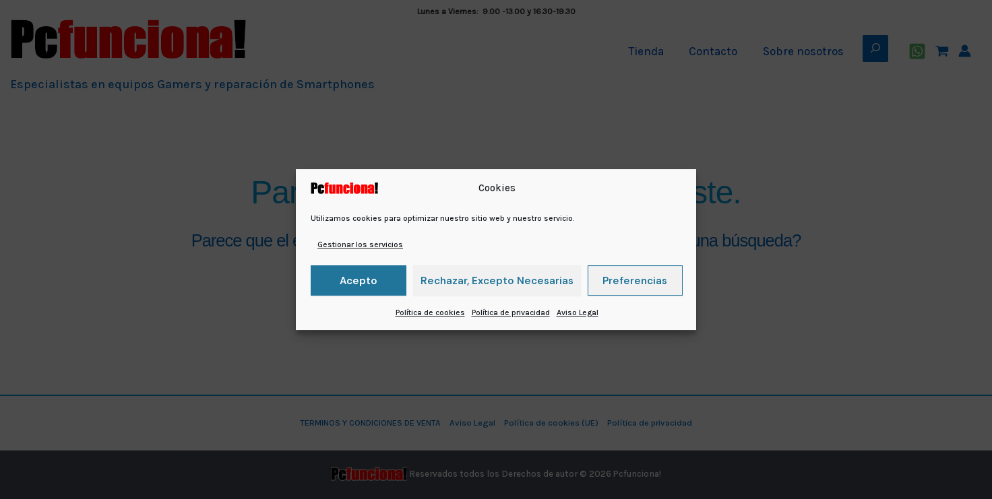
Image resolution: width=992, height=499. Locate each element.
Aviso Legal (577, 312)
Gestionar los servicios (360, 244)
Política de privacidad (511, 312)
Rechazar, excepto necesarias (497, 281)
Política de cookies (430, 312)
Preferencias (634, 281)
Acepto (358, 281)
